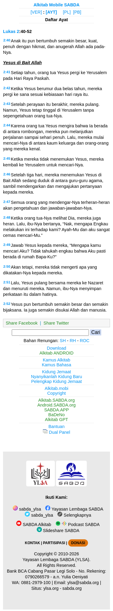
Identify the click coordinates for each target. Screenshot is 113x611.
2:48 (6, 217)
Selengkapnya (74, 515)
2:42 (6, 88)
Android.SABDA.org (56, 405)
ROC (84, 340)
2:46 (6, 174)
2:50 (6, 266)
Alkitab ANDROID (56, 353)
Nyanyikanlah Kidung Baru (56, 376)
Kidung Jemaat (56, 371)
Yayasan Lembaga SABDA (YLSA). (56, 559)
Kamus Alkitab (56, 360)
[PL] (67, 12)
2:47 (6, 202)
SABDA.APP (56, 409)
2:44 (6, 125)
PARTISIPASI (54, 543)
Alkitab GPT (56, 419)
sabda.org (72, 588)
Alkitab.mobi (56, 388)
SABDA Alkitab (33, 524)
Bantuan (57, 426)
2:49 (6, 245)
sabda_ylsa (27, 509)
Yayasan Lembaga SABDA (74, 509)
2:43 (6, 104)
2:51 (6, 282)
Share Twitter (56, 323)
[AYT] (51, 12)
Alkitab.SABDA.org (56, 400)
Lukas (9, 31)
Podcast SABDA (77, 524)
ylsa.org (50, 588)
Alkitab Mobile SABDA (56, 4)
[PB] (77, 12)
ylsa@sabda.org (83, 582)
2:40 (6, 40)
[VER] (36, 12)
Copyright (56, 393)
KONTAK (32, 543)
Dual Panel (56, 432)
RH (73, 340)
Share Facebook (22, 323)
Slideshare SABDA (58, 530)
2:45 (6, 158)
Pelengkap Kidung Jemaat (56, 381)
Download (56, 348)
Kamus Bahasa (56, 364)
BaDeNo (56, 414)
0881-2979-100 (36, 582)
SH (63, 340)
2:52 (6, 304)
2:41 (6, 72)
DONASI (78, 543)
